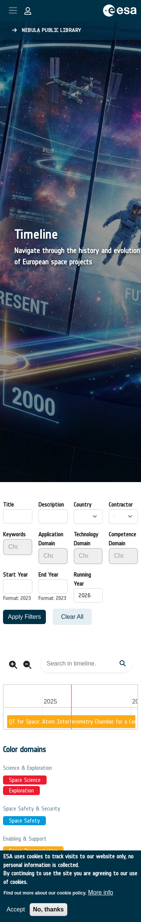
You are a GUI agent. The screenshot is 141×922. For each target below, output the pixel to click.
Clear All (72, 617)
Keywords (14, 534)
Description (51, 504)
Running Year (82, 579)
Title (8, 504)
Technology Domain (86, 539)
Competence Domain (122, 539)
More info (100, 895)
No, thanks (48, 912)
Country (82, 504)
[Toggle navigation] (13, 10)
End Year (48, 574)
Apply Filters (24, 617)
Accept (15, 912)
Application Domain (50, 539)
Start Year (15, 574)
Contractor (121, 504)
